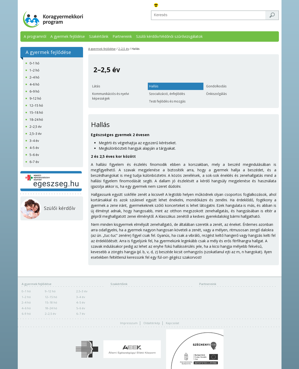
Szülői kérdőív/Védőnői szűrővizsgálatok (169, 36)
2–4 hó (26, 302)
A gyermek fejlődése (67, 36)
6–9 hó (26, 314)
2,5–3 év (81, 291)
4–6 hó (26, 308)
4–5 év (80, 302)
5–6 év (80, 308)
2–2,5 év (123, 49)
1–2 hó (26, 297)
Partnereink (122, 36)
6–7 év (80, 314)
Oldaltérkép (151, 323)
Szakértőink (98, 36)
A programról (35, 36)
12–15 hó (51, 297)
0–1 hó (26, 291)
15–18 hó (51, 302)
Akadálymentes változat (156, 5)
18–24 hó (51, 308)
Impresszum (129, 323)
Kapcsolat (172, 323)
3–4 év (80, 297)
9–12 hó (50, 291)
